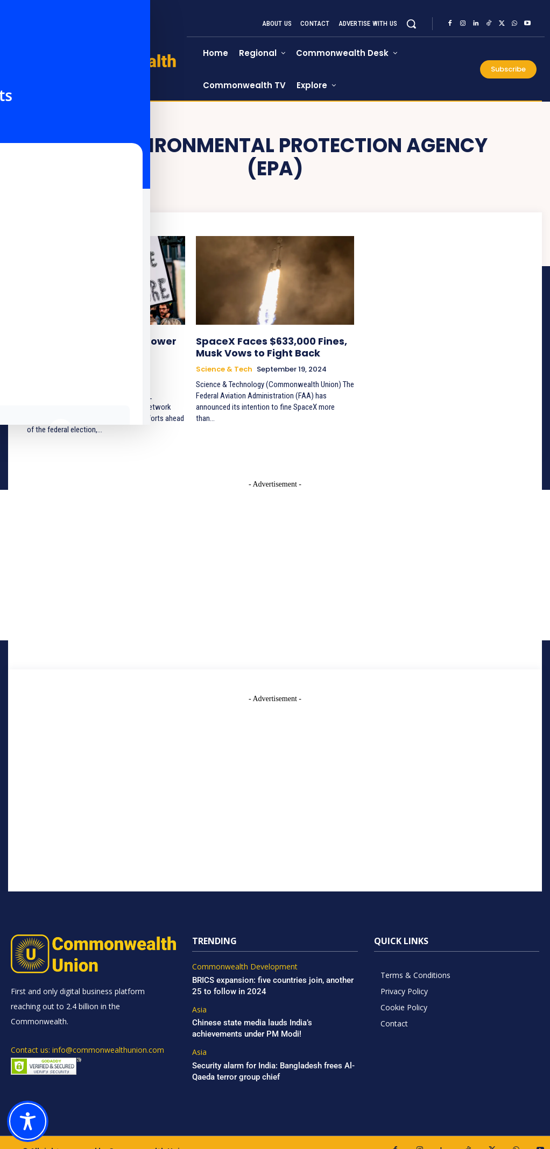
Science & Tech (224, 365)
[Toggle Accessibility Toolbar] (27, 1121)
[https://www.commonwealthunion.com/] (98, 70)
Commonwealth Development (240, 951)
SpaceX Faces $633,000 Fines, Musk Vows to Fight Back (273, 344)
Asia (199, 992)
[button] (411, 24)
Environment (51, 365)
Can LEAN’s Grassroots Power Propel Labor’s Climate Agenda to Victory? (106, 344)
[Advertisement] (275, 764)
